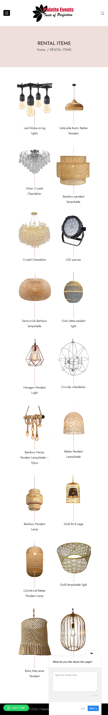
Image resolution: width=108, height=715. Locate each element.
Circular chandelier (73, 387)
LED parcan (73, 260)
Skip (83, 708)
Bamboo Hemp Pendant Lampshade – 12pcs (34, 457)
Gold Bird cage (73, 524)
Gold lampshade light (73, 585)
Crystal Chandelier (34, 260)
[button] (16, 707)
